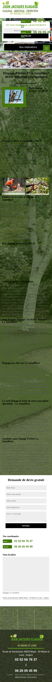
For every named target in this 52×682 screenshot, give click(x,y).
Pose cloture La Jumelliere (9, 620)
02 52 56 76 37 (23, 541)
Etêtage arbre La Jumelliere (42, 615)
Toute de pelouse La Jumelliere (7, 613)
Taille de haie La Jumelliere (26, 615)
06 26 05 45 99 (23, 546)
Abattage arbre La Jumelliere (25, 620)
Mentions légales (26, 677)
